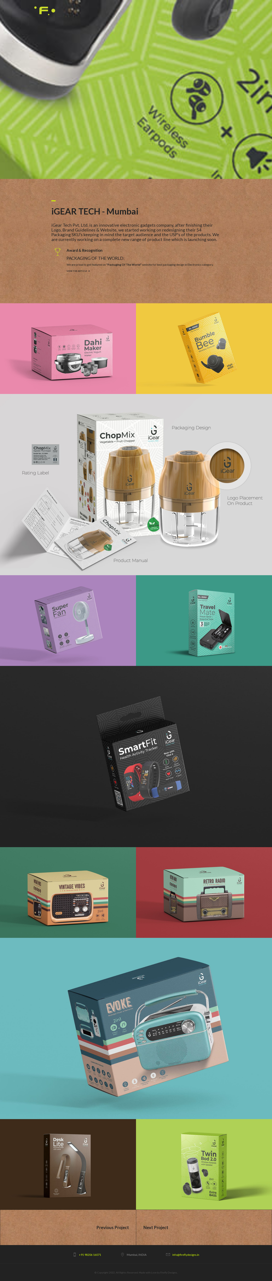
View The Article (77, 271)
